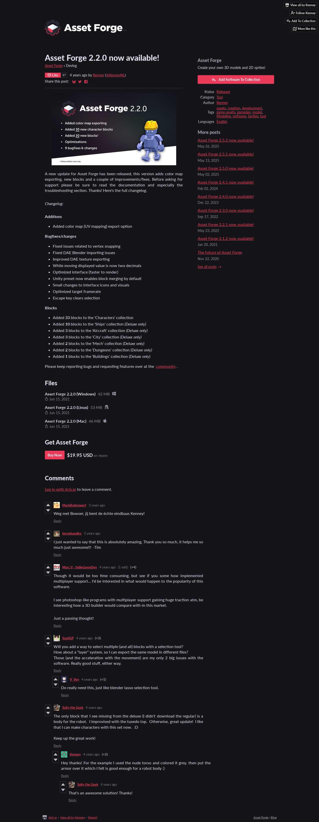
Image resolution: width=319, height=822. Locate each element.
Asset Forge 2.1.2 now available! (226, 238)
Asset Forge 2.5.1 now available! (226, 154)
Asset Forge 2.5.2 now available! (226, 140)
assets (221, 108)
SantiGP (68, 638)
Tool (220, 97)
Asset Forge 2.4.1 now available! (226, 182)
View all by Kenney (72, 817)
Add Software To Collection (236, 79)
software (239, 116)
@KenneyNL (115, 75)
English (222, 122)
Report (92, 817)
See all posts (207, 267)
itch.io (53, 817)
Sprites (253, 116)
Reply (58, 521)
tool (263, 116)
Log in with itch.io (60, 489)
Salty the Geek (72, 708)
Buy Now (55, 455)
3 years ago (97, 505)
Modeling (224, 116)
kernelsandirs (71, 533)
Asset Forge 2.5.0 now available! (226, 168)
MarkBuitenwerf (74, 505)
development (252, 108)
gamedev (244, 112)
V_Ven (74, 679)
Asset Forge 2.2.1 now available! (226, 224)
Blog (274, 817)
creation (234, 108)
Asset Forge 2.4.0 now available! (226, 196)
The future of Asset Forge (220, 252)
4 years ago (107, 567)
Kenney (98, 75)
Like (53, 75)
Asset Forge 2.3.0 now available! (226, 210)
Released (223, 92)
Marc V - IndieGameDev (79, 567)
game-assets (226, 112)
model (257, 112)
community (166, 366)
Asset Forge (54, 66)
